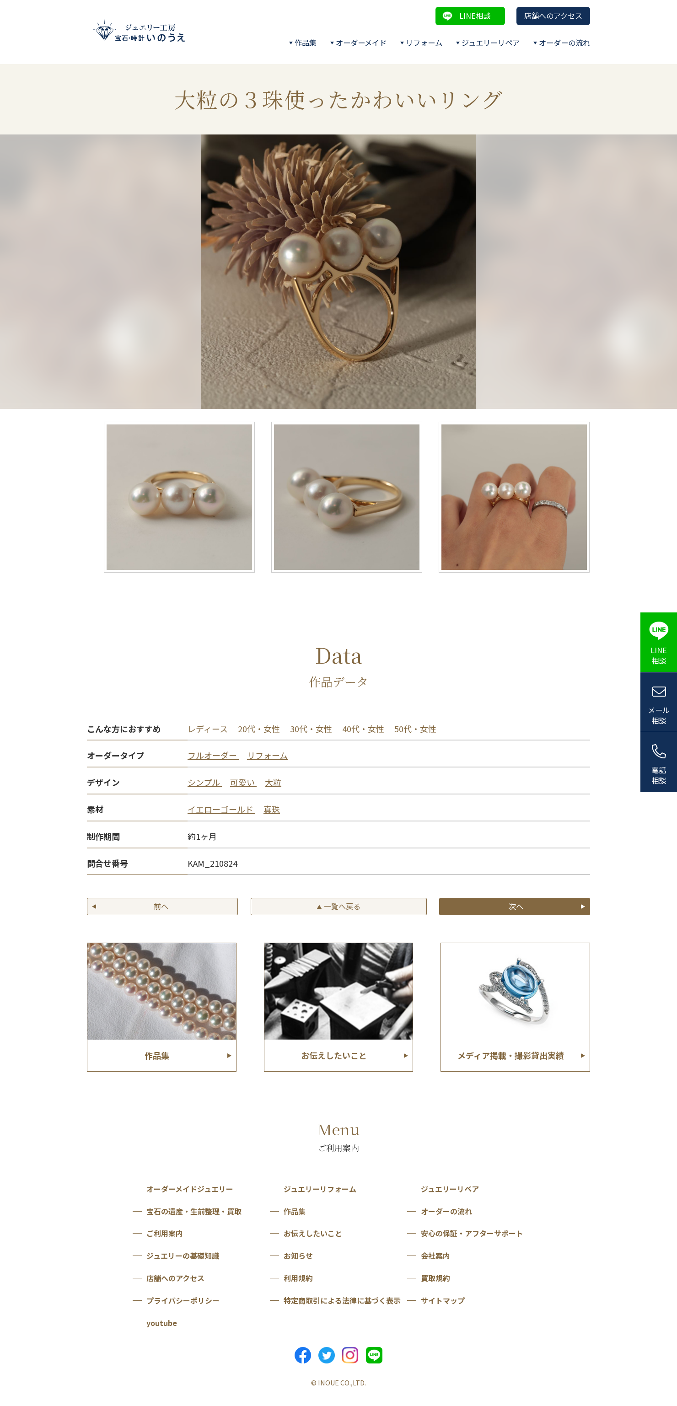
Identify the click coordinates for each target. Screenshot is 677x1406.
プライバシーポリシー (183, 1300)
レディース (209, 729)
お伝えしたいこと (313, 1233)
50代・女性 (415, 729)
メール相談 (659, 715)
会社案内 (435, 1255)
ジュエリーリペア (491, 42)
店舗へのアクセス (553, 15)
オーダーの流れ (564, 42)
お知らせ (298, 1255)
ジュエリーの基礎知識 (182, 1255)
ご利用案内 (164, 1233)
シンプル (205, 782)
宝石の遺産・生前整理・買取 (194, 1211)
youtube (161, 1322)
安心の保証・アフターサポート (472, 1233)
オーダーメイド (361, 42)
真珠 (271, 809)
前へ (161, 906)
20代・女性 (260, 729)
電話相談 (658, 775)
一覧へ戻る (338, 906)
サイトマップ (443, 1300)
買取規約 (435, 1277)
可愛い (243, 782)
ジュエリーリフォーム (320, 1188)
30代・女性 (312, 729)
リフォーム (424, 42)
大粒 (273, 782)
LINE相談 (474, 15)
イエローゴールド (221, 809)
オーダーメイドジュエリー (189, 1188)
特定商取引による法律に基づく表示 (342, 1300)
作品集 (306, 42)
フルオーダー (213, 755)
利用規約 (298, 1277)
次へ (516, 906)
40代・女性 (364, 729)
